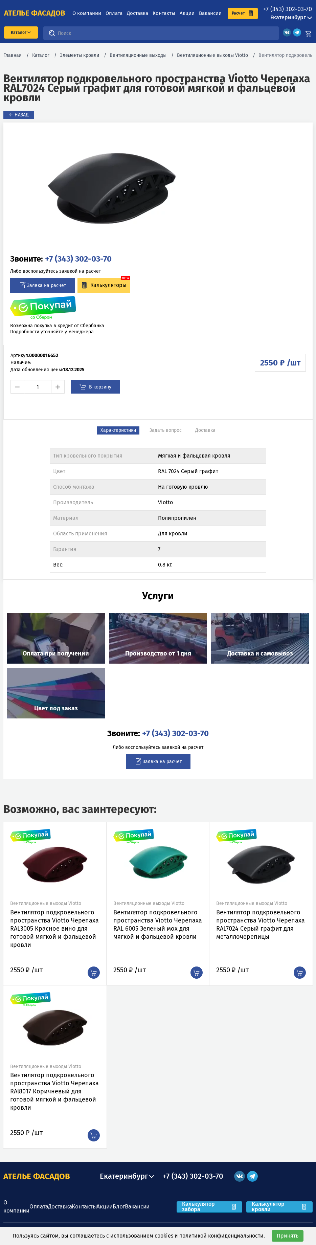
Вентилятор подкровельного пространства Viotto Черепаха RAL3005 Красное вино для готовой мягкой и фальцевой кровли (54, 929)
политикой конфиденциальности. (222, 1235)
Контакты (164, 13)
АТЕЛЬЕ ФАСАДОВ (36, 1176)
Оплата (114, 13)
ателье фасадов (34, 13)
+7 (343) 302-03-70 (287, 9)
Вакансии (210, 13)
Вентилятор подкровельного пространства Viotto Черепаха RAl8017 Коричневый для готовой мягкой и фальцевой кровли (54, 1091)
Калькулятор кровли (279, 1206)
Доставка (137, 13)
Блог (119, 1206)
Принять (287, 1235)
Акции (187, 13)
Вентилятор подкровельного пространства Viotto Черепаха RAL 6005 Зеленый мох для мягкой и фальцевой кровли (157, 924)
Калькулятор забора (209, 1206)
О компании (86, 13)
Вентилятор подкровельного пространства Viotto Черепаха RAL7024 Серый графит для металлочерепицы (260, 924)
